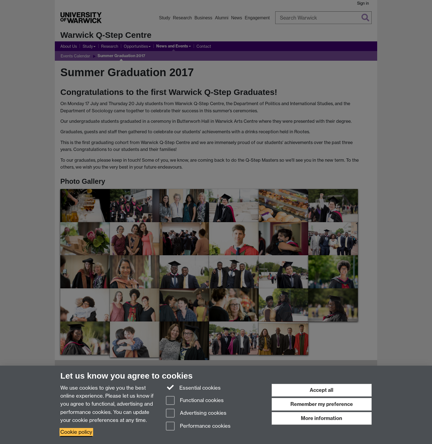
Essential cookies (193, 387)
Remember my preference (321, 404)
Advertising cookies (196, 413)
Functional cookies (195, 401)
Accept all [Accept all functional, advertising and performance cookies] (321, 390)
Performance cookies (198, 426)
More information (321, 418)
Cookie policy (76, 432)
